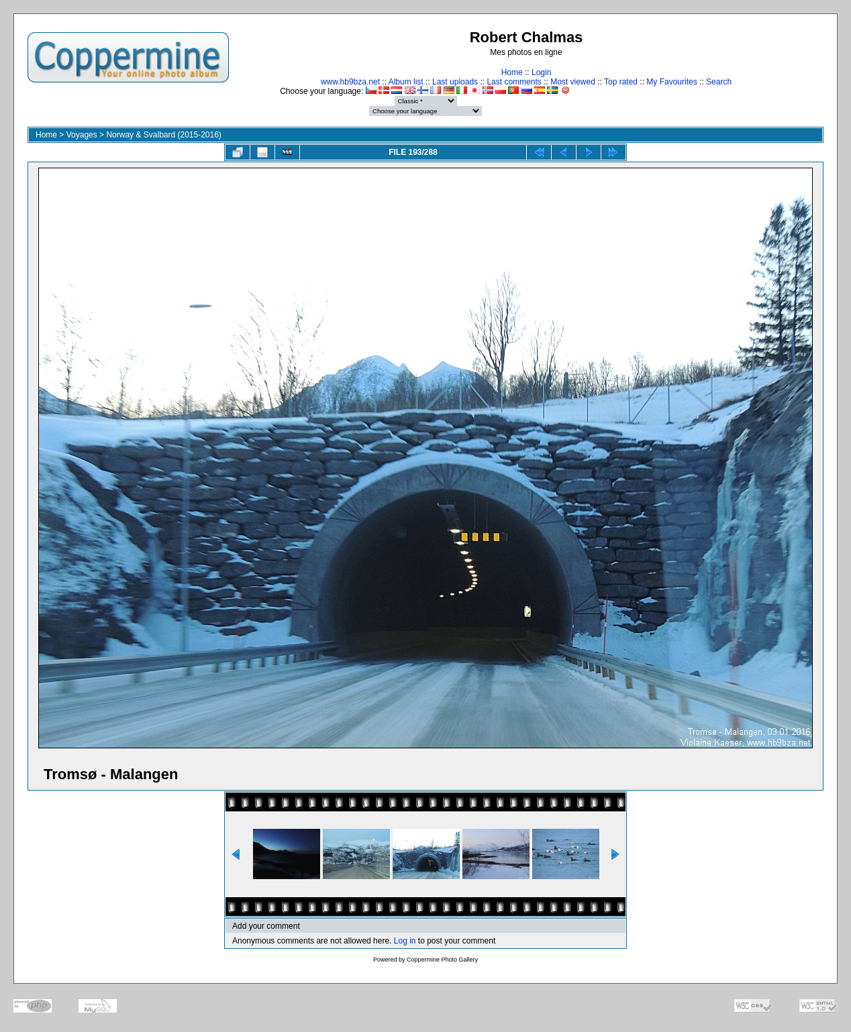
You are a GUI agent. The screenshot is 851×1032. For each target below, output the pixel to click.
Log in (405, 940)
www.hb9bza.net (350, 82)
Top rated (621, 82)
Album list (406, 82)
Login (541, 72)
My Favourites (671, 82)
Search (719, 82)
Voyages (81, 134)
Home (512, 72)
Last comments (514, 82)
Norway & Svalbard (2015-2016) (163, 134)
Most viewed (572, 82)
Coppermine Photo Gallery (442, 959)
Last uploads (455, 82)
